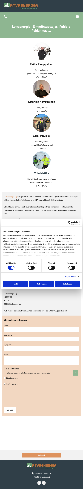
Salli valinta (41, 284)
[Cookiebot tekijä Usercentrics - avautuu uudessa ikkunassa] (69, 223)
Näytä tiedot (70, 277)
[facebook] (39, 483)
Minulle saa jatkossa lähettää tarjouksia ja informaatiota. (27, 373)
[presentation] (13, 396)
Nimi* (6, 325)
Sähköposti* (9, 335)
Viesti (6, 354)
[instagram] (44, 483)
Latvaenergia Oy (10, 196)
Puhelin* (7, 345)
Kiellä (15, 284)
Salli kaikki (67, 284)
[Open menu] (77, 16)
